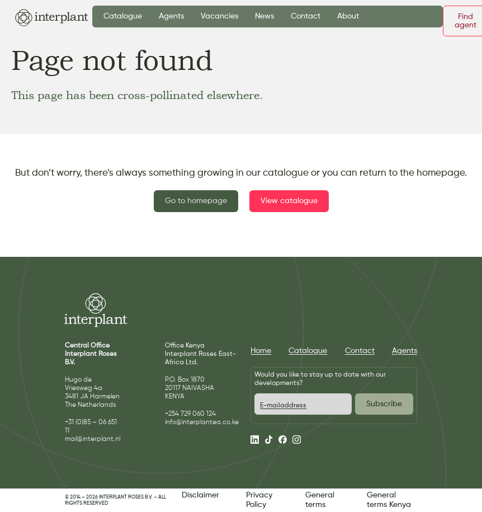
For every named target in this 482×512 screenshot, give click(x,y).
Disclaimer (200, 495)
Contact (305, 16)
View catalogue (289, 201)
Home (261, 351)
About (348, 16)
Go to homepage (196, 201)
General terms (319, 500)
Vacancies (219, 16)
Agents (171, 16)
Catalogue (122, 16)
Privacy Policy (259, 500)
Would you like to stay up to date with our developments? (320, 379)
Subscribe (384, 404)
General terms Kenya (389, 500)
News (264, 16)
